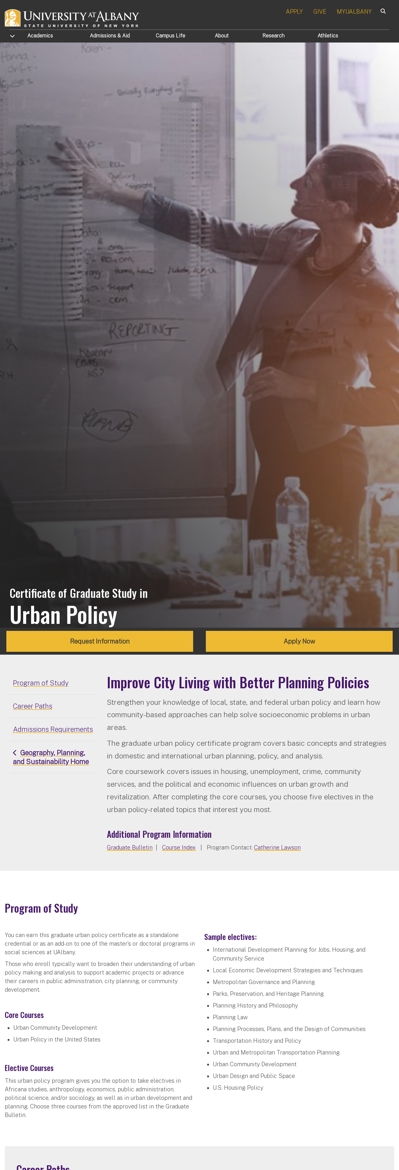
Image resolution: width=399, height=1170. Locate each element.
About (222, 36)
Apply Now (299, 641)
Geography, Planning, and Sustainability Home (51, 757)
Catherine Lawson (277, 847)
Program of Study (41, 683)
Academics (40, 36)
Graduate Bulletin (130, 847)
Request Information (100, 641)
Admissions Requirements (53, 729)
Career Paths (32, 706)
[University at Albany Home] (72, 17)
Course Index (179, 847)
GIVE (319, 11)
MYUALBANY (354, 11)
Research (273, 36)
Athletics (327, 36)
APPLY (294, 11)
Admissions (110, 36)
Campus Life (170, 36)
